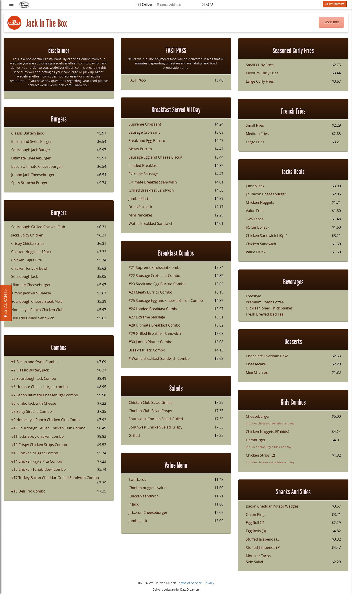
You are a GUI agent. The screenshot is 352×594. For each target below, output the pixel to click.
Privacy (209, 583)
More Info (331, 22)
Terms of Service (189, 583)
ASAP (209, 5)
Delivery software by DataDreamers (176, 589)
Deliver (147, 5)
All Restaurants (334, 4)
